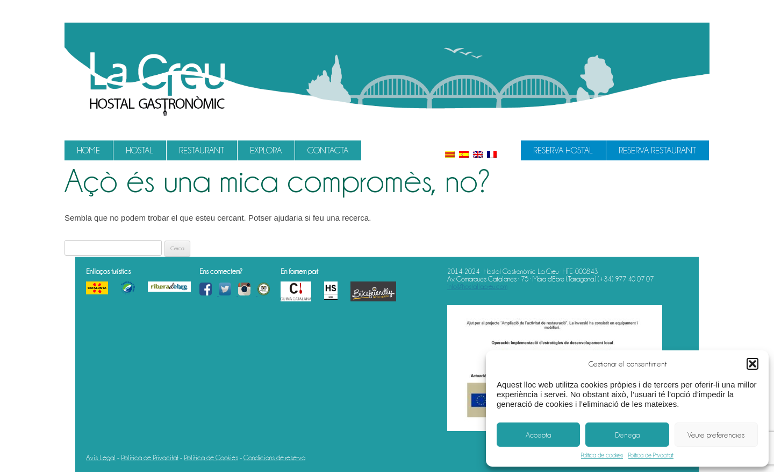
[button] (752, 363)
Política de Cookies (211, 457)
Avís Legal (101, 457)
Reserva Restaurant (657, 150)
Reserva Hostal (563, 150)
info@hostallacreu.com (477, 286)
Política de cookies (602, 455)
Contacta (327, 150)
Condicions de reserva (274, 457)
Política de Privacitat (650, 455)
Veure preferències (715, 435)
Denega (627, 435)
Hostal (139, 150)
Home (88, 150)
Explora (266, 150)
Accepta (538, 435)
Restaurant (201, 150)
